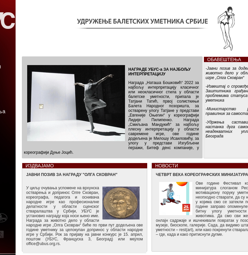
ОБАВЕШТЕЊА (224, 59)
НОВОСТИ (166, 165)
